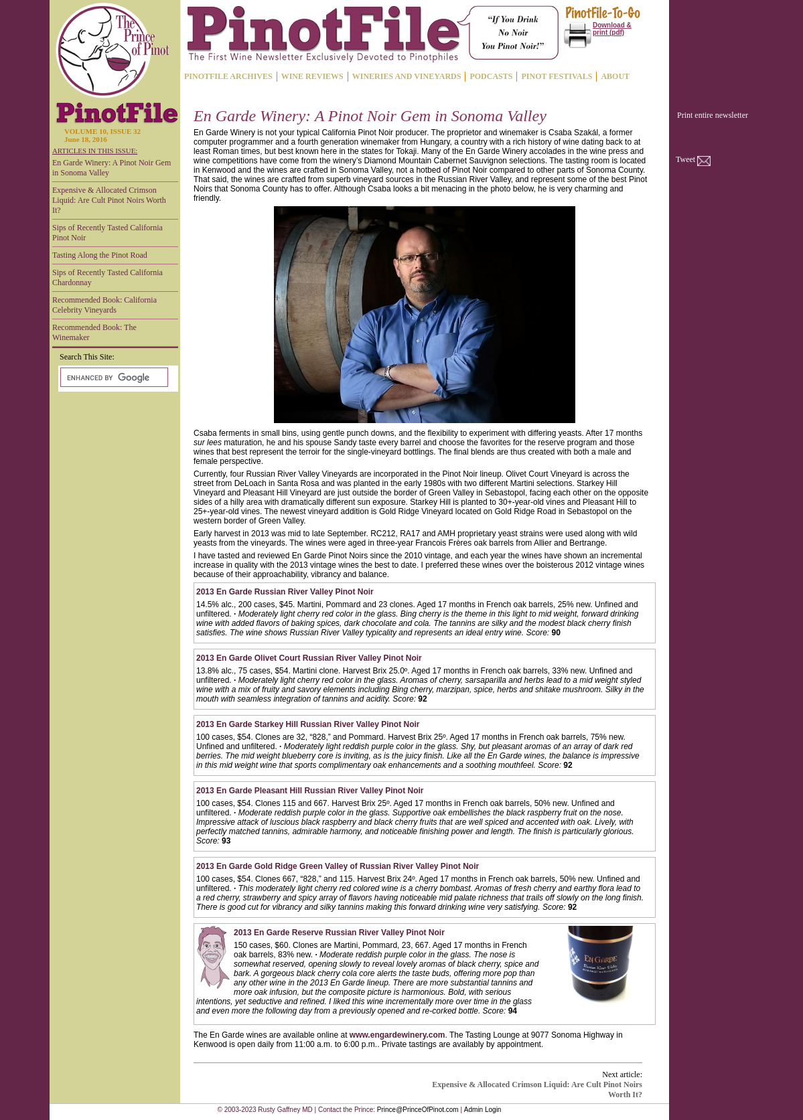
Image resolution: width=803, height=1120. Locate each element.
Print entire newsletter (712, 115)
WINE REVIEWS (312, 76)
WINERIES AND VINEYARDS (406, 76)
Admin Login (483, 1109)
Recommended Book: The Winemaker (94, 332)
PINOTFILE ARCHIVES (228, 76)
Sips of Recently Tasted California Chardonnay (107, 277)
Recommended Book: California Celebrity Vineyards (104, 305)
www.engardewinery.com (397, 1035)
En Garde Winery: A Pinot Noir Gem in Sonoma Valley (111, 167)
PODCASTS (490, 76)
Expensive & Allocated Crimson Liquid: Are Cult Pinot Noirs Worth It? (109, 200)
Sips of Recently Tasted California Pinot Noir (107, 232)
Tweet (685, 159)
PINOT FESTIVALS (556, 76)
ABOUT (615, 76)
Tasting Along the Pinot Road (99, 255)
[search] (113, 378)
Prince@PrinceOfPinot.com (418, 1109)
